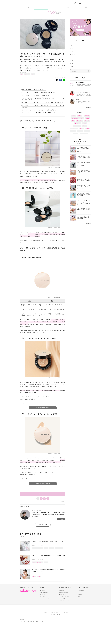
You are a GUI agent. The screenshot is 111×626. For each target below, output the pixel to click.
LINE (79, 596)
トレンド (87, 120)
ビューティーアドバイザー (45, 598)
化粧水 (88, 128)
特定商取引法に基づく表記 (64, 600)
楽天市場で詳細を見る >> (43, 408)
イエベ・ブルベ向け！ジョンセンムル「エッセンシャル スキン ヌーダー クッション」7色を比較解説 (43, 99)
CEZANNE (51, 548)
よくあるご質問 (83, 7)
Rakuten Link (80, 598)
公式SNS (69, 7)
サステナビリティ (39, 621)
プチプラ (84, 125)
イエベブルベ (74, 128)
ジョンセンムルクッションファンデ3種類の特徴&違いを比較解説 (38, 92)
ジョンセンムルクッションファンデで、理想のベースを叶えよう (38, 113)
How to (34, 576)
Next (63, 501)
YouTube (79, 600)
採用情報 (66, 612)
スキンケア (72, 45)
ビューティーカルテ (44, 596)
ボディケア (72, 54)
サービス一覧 (22, 621)
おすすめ (79, 115)
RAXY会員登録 (81, 590)
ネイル (71, 60)
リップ (46, 562)
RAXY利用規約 (62, 598)
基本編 (87, 118)
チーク (39, 576)
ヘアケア (72, 57)
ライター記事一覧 (61, 519)
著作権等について (59, 612)
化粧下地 (46, 548)
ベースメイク (26, 72)
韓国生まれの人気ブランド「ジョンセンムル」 (34, 89)
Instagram (80, 594)
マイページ (42, 594)
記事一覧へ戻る (43, 525)
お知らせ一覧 (62, 590)
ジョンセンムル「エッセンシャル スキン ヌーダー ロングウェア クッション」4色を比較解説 (43, 106)
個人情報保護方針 (51, 612)
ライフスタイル (84, 133)
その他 (71, 66)
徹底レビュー (27, 74)
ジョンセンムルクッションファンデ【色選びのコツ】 (35, 95)
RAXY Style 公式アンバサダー (37, 548)
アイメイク (72, 51)
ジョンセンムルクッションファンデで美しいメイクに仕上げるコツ (39, 110)
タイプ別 (75, 133)
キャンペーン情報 (55, 7)
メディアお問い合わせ (63, 592)
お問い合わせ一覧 (30, 621)
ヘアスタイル (76, 125)
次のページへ (42, 494)
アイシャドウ (79, 120)
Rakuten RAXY (26, 3)
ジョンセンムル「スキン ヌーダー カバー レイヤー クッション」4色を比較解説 (42, 102)
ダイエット (87, 131)
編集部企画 (87, 115)
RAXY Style (41, 7)
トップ (27, 7)
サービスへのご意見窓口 (64, 596)
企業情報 (45, 612)
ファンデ (33, 74)
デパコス (73, 131)
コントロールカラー (59, 548)
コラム (71, 63)
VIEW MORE (88, 107)
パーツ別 (81, 128)
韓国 (21, 74)
